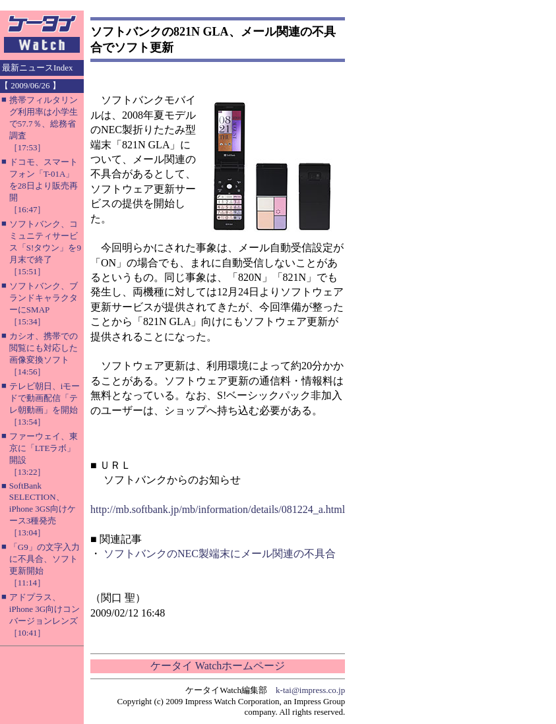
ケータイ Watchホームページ (217, 665)
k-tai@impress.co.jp (310, 690)
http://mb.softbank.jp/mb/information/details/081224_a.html (217, 509)
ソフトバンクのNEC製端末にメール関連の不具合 (220, 553)
